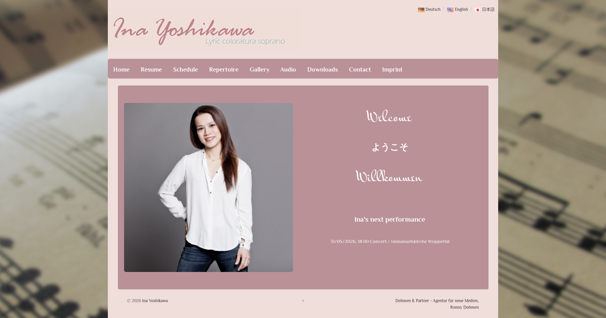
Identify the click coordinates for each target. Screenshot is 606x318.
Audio (288, 69)
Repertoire (223, 69)
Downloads (322, 69)
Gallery (259, 69)
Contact (360, 69)
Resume (151, 69)
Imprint (392, 69)
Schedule (185, 69)
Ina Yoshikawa (154, 300)
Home (121, 69)
